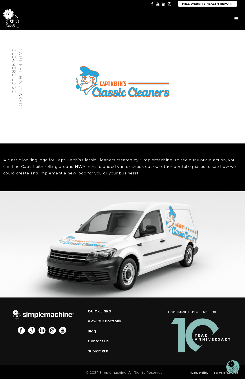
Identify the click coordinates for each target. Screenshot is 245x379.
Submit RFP (98, 351)
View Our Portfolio (104, 321)
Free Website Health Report (207, 3)
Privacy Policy (198, 372)
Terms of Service (226, 372)
